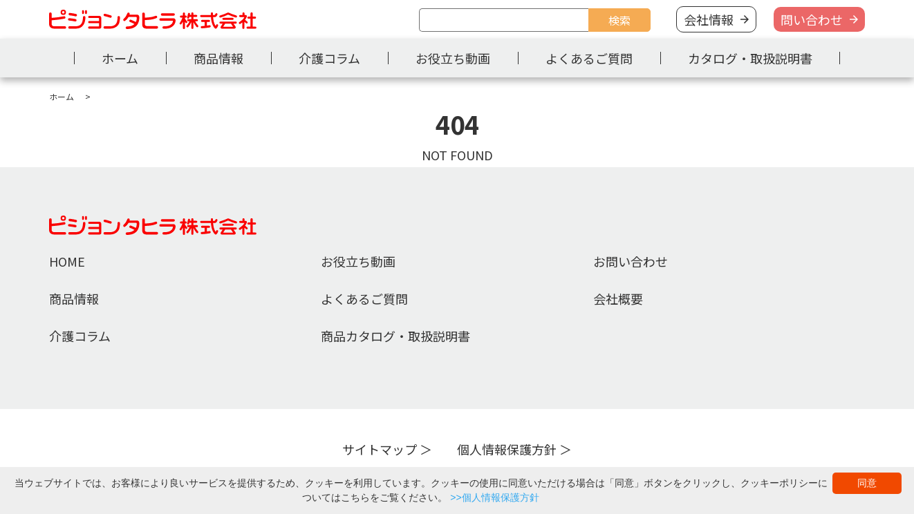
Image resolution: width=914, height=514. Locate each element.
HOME (67, 261)
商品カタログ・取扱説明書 (395, 336)
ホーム (120, 58)
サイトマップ (379, 449)
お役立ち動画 (453, 58)
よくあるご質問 (589, 58)
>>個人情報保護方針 (494, 497)
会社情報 (709, 19)
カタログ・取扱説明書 (750, 58)
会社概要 (618, 298)
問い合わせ (812, 19)
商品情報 (218, 58)
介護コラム (329, 58)
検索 (619, 20)
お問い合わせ (630, 261)
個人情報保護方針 (507, 449)
